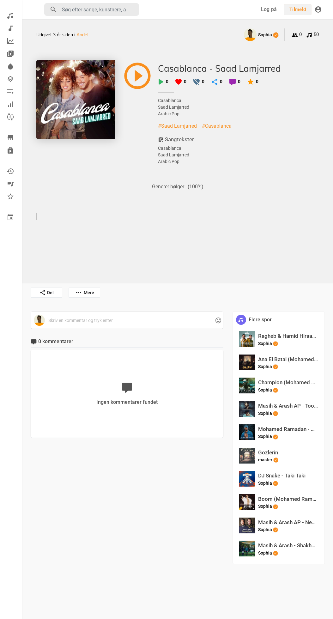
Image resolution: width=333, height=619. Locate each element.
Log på (269, 9)
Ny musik (10, 28)
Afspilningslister (10, 91)
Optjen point (10, 117)
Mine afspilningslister (10, 184)
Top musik (10, 41)
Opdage (10, 16)
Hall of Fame (10, 104)
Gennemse (10, 138)
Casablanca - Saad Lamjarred (219, 68)
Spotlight (10, 66)
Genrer (10, 79)
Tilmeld (297, 9)
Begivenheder (10, 217)
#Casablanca (217, 126)
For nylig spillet (10, 171)
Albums (10, 54)
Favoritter (10, 196)
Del (46, 292)
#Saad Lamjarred (177, 126)
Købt (10, 150)
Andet (82, 35)
